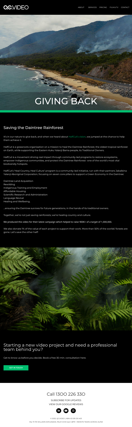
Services (92, 7)
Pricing (103, 7)
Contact (125, 7)
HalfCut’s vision (77, 136)
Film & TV (114, 7)
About (81, 7)
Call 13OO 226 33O (66, 394)
